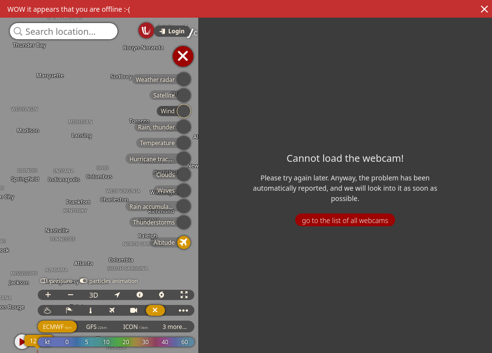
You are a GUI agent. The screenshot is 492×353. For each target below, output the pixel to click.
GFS (109, 327)
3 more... (188, 327)
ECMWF (70, 327)
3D (106, 295)
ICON (148, 327)
